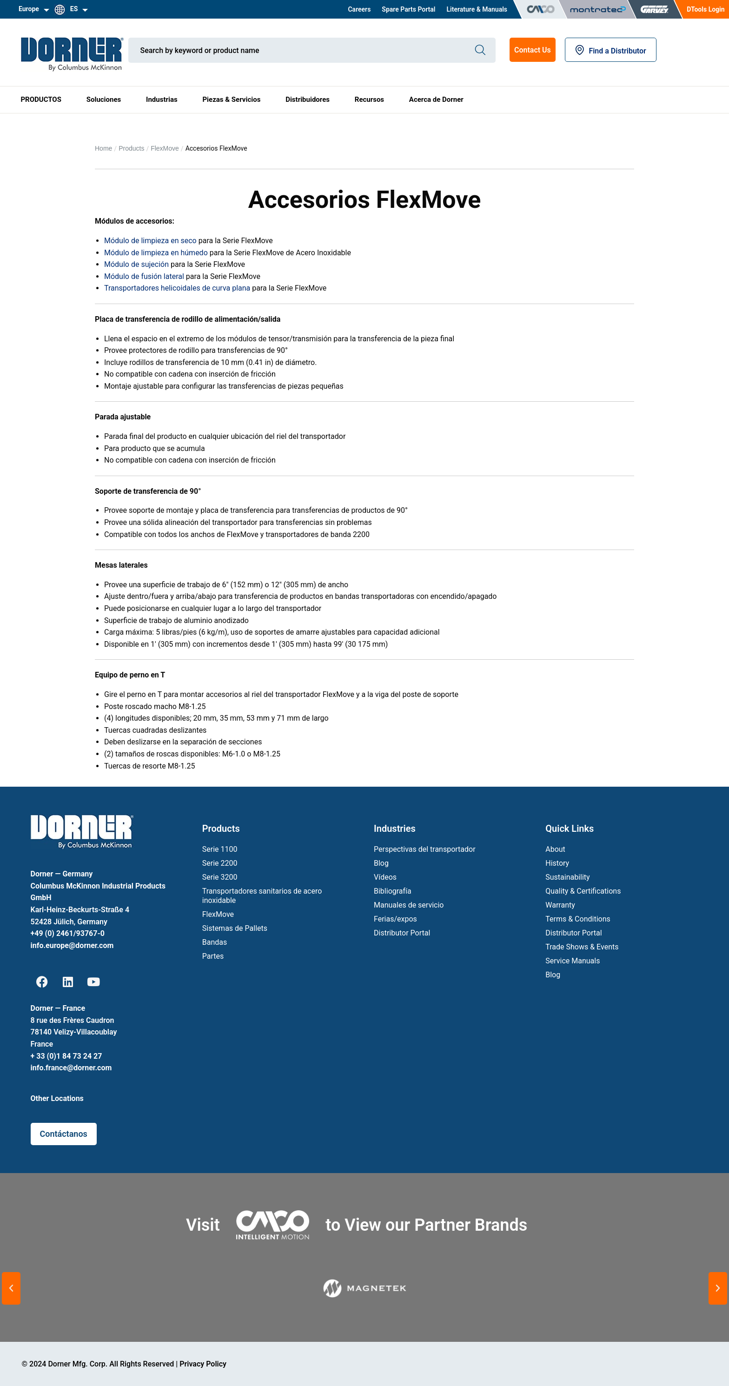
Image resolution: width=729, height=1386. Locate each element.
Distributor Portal (402, 932)
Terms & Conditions (577, 919)
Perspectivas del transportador (425, 849)
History (557, 863)
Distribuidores (307, 99)
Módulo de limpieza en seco (150, 240)
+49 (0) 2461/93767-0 (68, 933)
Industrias (162, 99)
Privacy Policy (202, 1363)
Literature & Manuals (476, 9)
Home (103, 148)
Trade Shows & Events (581, 946)
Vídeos (385, 877)
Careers (359, 9)
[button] (11, 1288)
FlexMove (165, 148)
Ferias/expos (395, 919)
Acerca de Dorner (436, 99)
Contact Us (532, 50)
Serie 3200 (220, 877)
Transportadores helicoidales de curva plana (177, 288)
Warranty (560, 905)
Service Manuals (572, 960)
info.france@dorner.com (71, 1067)
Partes (213, 956)
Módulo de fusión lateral (144, 276)
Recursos (369, 99)
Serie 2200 (220, 863)
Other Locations (57, 1098)
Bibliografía (392, 891)
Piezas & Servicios (231, 99)
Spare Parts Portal (408, 9)
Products (131, 148)
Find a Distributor (610, 50)
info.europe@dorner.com (72, 945)
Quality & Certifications (583, 891)
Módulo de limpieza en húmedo (157, 252)
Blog (381, 863)
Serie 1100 (220, 849)
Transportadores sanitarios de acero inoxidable (262, 896)
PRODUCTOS (40, 99)
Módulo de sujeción (136, 264)
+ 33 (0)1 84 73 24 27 (66, 1056)
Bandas (214, 942)
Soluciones (103, 99)
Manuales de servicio (409, 905)
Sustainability (567, 877)
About (555, 849)
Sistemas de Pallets (234, 928)
